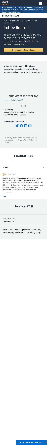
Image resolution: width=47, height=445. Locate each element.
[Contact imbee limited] (23, 50)
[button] (40, 4)
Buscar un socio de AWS (14, 21)
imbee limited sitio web (13, 100)
